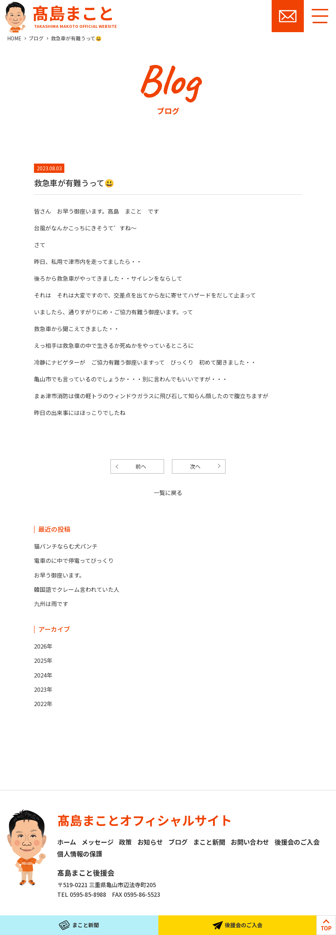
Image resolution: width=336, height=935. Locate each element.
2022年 (43, 703)
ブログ (36, 38)
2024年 (43, 675)
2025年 (43, 660)
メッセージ (97, 841)
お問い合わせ (288, 16)
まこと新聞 (209, 841)
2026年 (43, 646)
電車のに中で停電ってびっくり (74, 560)
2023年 (43, 689)
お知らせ (150, 841)
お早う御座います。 (59, 575)
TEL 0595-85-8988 (81, 894)
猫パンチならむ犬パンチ (66, 546)
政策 (125, 841)
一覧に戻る (168, 492)
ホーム (66, 841)
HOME (14, 38)
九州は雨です (51, 603)
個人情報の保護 (79, 853)
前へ (140, 466)
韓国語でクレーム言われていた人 (76, 589)
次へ (195, 466)
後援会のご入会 (297, 841)
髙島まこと (59, 14)
